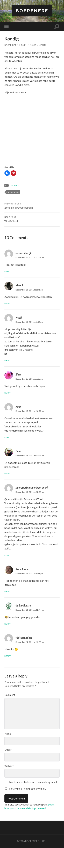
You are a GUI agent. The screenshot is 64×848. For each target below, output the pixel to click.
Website (9, 765)
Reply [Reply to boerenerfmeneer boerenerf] (7, 555)
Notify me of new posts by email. (27, 788)
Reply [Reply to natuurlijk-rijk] (7, 271)
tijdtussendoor (24, 637)
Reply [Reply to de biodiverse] (7, 624)
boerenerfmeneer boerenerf (32, 487)
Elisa (18, 374)
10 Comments (38, 45)
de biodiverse (23, 605)
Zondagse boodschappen (32, 206)
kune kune (13, 192)
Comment (9, 694)
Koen (19, 406)
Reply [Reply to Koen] (7, 437)
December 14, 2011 (15, 45)
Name (8, 733)
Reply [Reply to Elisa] (7, 393)
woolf (19, 317)
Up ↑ (44, 841)
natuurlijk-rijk (24, 253)
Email (8, 749)
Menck (19, 285)
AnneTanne (22, 569)
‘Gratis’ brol (32, 219)
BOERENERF (32, 10)
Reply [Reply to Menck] (7, 303)
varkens (14, 185)
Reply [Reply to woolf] (7, 360)
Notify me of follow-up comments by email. (33, 782)
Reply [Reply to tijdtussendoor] (7, 656)
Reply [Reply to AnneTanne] (7, 591)
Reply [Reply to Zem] (7, 474)
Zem (18, 451)
